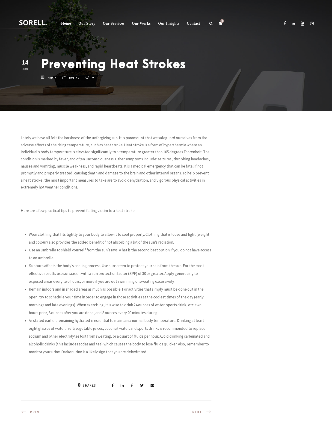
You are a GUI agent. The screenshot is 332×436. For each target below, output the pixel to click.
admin (52, 78)
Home (66, 23)
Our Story (86, 23)
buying (74, 78)
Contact (193, 23)
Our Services (114, 23)
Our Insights (168, 23)
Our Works (141, 23)
